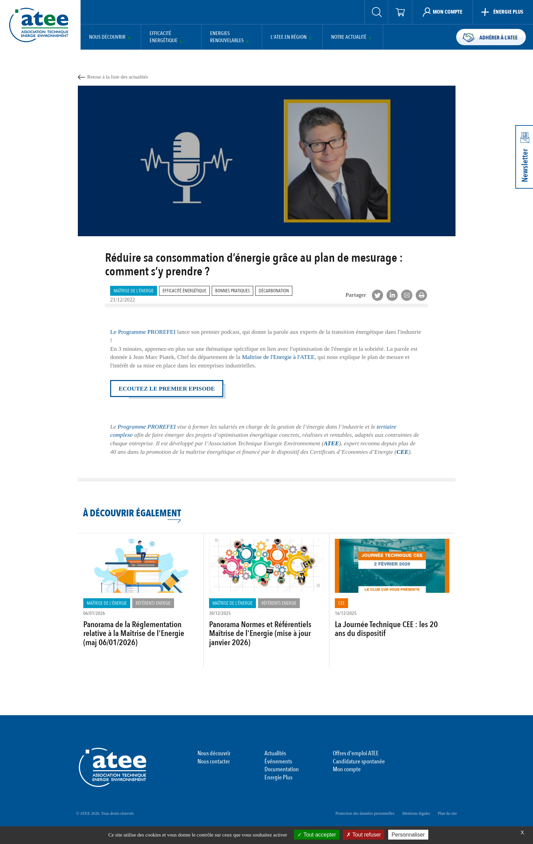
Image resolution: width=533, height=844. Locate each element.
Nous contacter (213, 761)
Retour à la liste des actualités (117, 77)
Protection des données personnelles (365, 813)
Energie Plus (278, 777)
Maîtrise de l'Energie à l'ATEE (278, 357)
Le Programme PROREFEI (143, 331)
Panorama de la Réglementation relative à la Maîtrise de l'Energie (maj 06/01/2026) (133, 633)
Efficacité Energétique (163, 37)
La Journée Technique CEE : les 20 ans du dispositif (386, 629)
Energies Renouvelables (227, 37)
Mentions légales (416, 813)
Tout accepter (316, 835)
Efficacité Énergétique (184, 291)
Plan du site (447, 813)
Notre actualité (348, 37)
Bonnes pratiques (232, 291)
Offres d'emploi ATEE (356, 753)
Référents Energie (153, 603)
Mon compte (347, 769)
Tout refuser (363, 835)
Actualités (275, 753)
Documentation (281, 769)
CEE (341, 603)
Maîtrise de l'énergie (134, 291)
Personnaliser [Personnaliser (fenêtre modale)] (408, 835)
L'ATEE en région (289, 37)
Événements (278, 761)
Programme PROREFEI (146, 426)
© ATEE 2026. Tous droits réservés (105, 813)
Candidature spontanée (359, 761)
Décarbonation (274, 291)
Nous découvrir (107, 37)
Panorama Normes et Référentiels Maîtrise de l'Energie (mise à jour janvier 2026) (260, 633)
